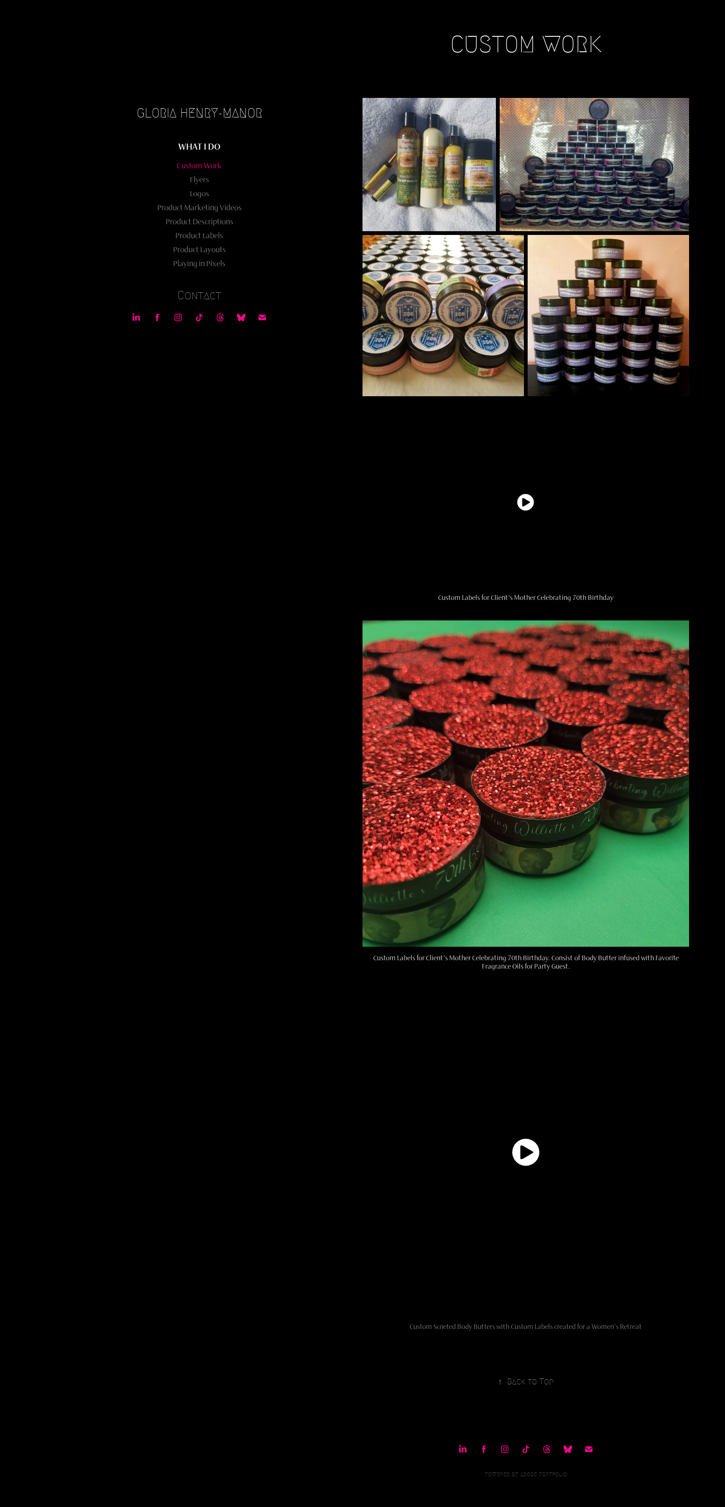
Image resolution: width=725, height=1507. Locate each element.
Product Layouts (199, 249)
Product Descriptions (199, 221)
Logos (199, 193)
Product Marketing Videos (199, 207)
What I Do (199, 146)
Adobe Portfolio (543, 1474)
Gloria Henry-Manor (199, 113)
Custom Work (199, 165)
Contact (199, 295)
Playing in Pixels (199, 263)
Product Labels (199, 235)
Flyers (199, 179)
